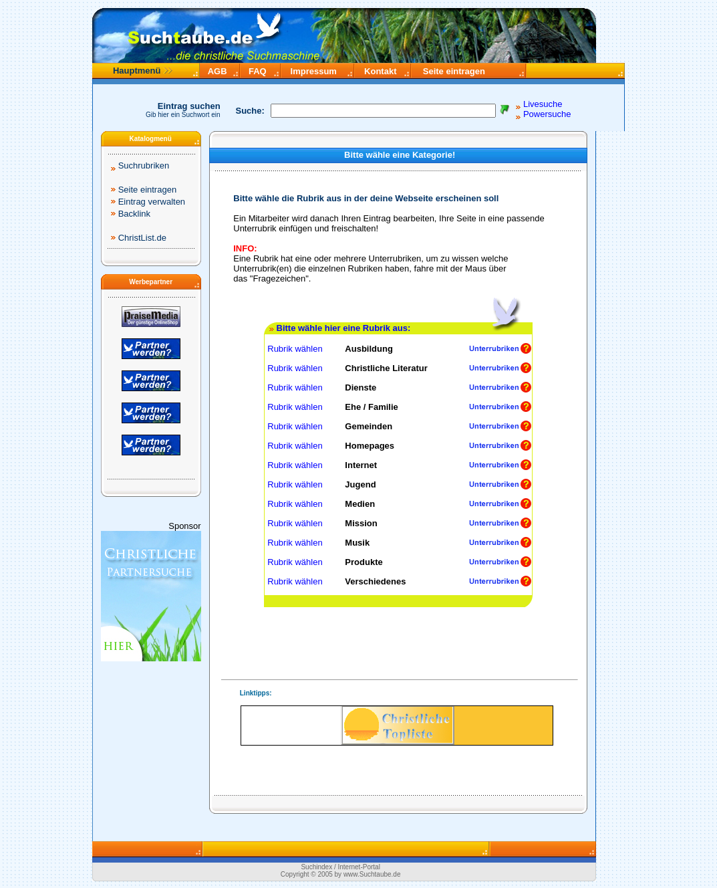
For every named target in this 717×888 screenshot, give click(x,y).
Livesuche (543, 104)
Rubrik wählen (294, 349)
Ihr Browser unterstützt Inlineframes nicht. (397, 725)
